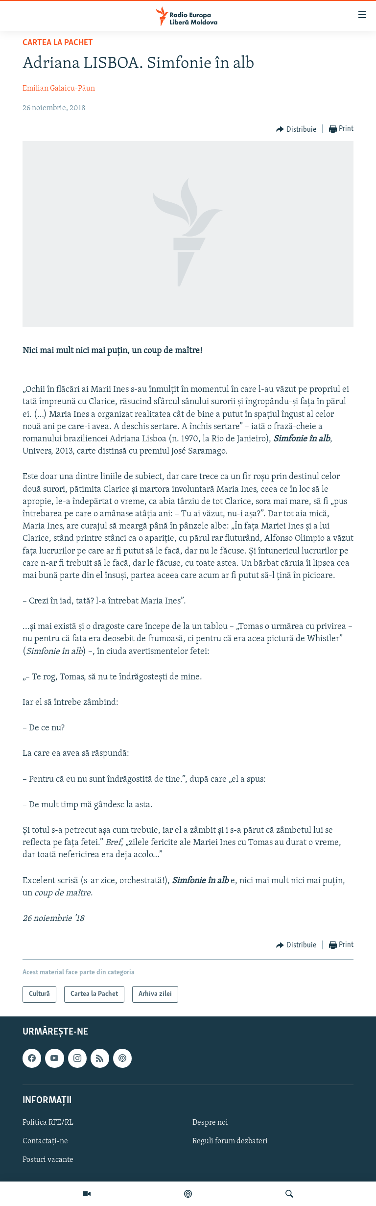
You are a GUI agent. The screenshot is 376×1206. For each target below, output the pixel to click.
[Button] (296, 129)
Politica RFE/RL (48, 1123)
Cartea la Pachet (58, 43)
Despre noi (210, 1123)
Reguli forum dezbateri (230, 1141)
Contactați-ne (45, 1141)
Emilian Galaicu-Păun (59, 89)
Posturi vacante (48, 1160)
